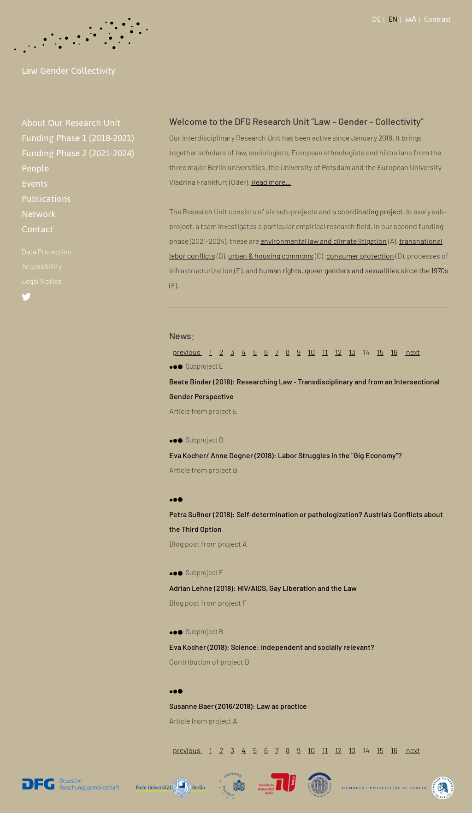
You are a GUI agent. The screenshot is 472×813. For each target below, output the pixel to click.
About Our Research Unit (71, 122)
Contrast (437, 19)
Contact (37, 229)
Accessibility (42, 266)
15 (380, 352)
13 (352, 352)
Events (34, 183)
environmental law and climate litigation (323, 240)
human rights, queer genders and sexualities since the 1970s (353, 270)
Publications (46, 198)
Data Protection (47, 251)
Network (39, 214)
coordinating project (370, 211)
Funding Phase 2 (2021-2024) (78, 153)
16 (394, 352)
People (35, 168)
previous (187, 352)
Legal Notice (41, 281)
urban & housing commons (270, 255)
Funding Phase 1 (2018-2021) (78, 138)
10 (311, 352)
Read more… (271, 181)
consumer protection (360, 255)
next (412, 352)
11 (325, 352)
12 (338, 352)
